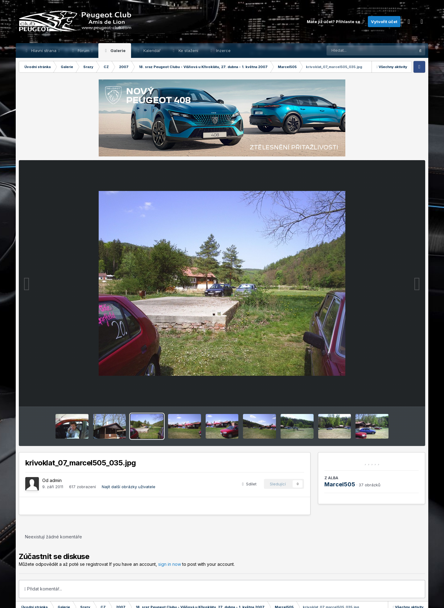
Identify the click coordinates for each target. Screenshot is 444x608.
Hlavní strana (44, 50)
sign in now (169, 564)
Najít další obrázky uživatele (128, 486)
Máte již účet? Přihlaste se (336, 21)
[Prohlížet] (359, 50)
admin (56, 480)
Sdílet (249, 483)
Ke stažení (187, 50)
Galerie (117, 50)
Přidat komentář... (43, 588)
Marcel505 (339, 484)
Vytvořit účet (384, 21)
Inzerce (223, 50)
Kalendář (151, 50)
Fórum (83, 50)
